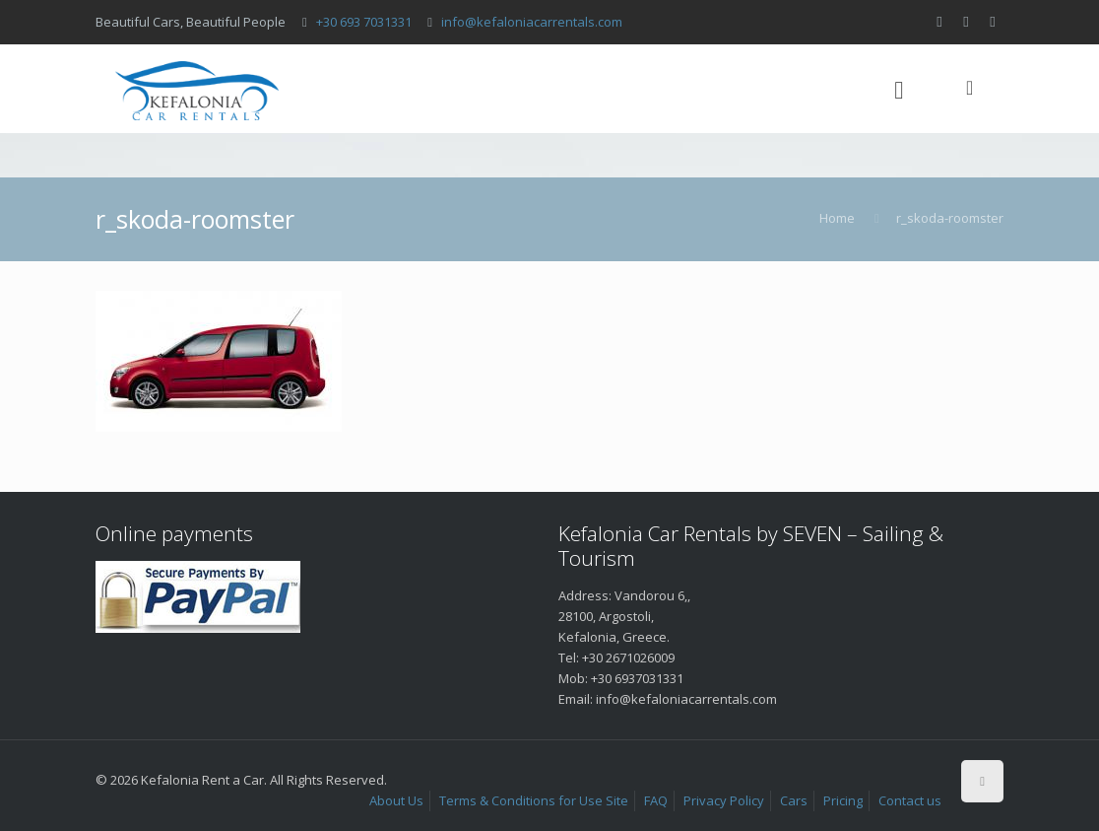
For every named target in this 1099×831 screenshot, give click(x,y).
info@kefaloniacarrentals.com (531, 22)
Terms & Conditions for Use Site (533, 800)
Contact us (909, 800)
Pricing (843, 800)
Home (837, 218)
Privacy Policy (723, 800)
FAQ (656, 800)
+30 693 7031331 (364, 22)
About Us (396, 800)
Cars (794, 800)
